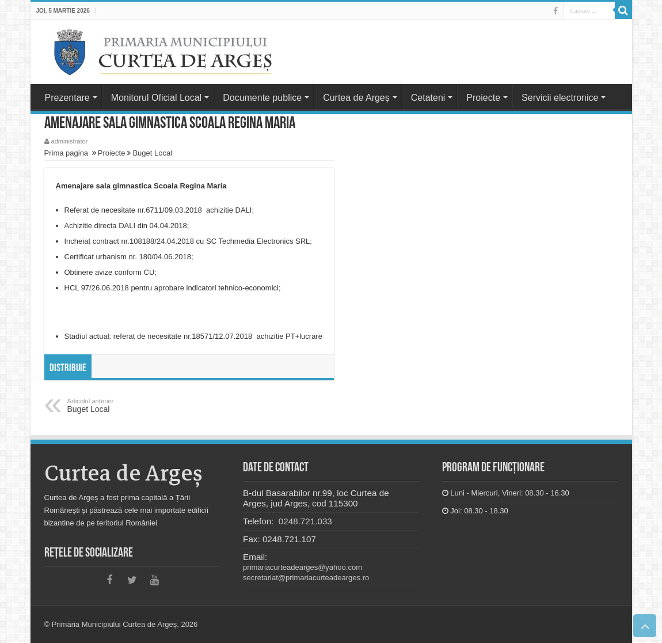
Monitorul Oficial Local (156, 98)
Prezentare (67, 98)
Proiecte (483, 98)
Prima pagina (66, 153)
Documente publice (262, 98)
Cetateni (428, 98)
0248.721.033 (304, 521)
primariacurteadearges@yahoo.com (302, 567)
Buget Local (152, 153)
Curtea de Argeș (356, 98)
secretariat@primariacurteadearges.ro (306, 577)
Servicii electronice (560, 98)
